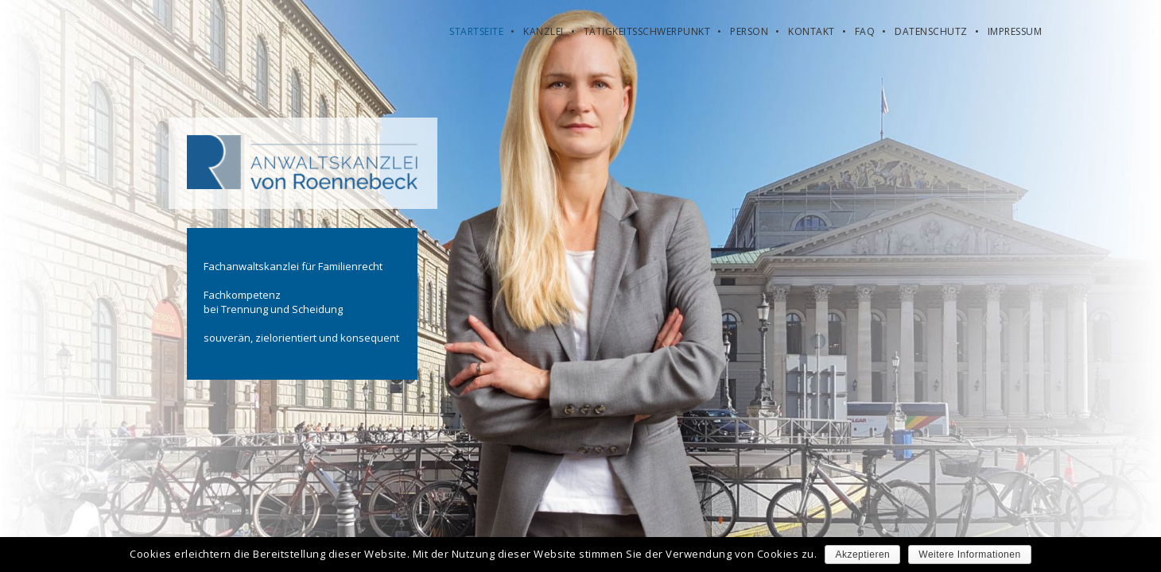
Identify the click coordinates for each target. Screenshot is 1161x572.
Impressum (1015, 31)
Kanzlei (543, 31)
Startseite (476, 31)
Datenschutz (931, 31)
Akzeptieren (862, 554)
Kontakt (811, 31)
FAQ (865, 31)
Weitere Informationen (969, 554)
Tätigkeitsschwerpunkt (647, 31)
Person (749, 31)
